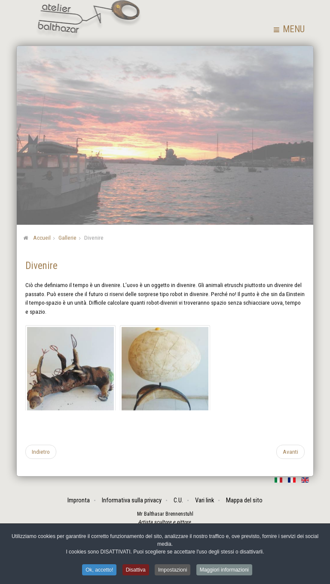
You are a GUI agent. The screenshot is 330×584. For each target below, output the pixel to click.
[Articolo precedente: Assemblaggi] (40, 451)
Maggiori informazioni (224, 571)
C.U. (178, 500)
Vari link (204, 500)
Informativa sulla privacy (132, 500)
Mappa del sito (244, 500)
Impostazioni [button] (172, 571)
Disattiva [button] (136, 571)
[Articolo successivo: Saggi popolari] (290, 451)
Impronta (78, 500)
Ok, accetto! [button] (99, 571)
